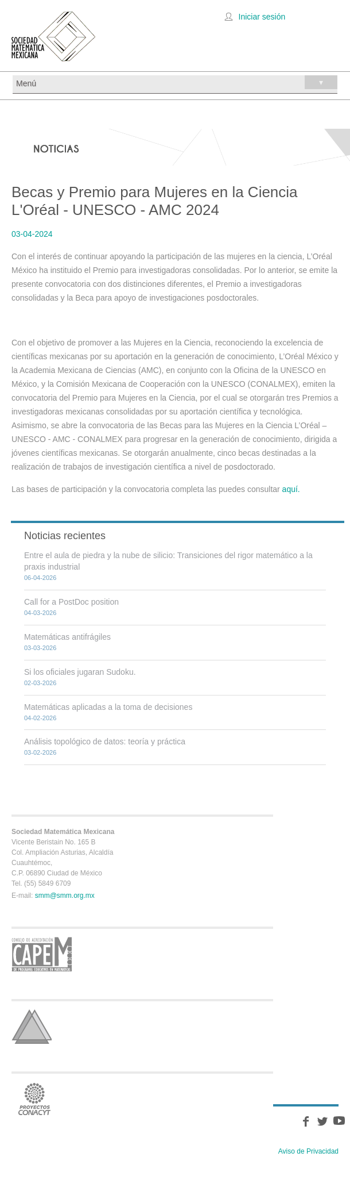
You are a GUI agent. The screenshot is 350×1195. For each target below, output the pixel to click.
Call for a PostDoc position (71, 601)
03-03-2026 (40, 647)
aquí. (291, 489)
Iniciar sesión (262, 16)
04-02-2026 (40, 717)
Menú (176, 82)
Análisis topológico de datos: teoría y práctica (104, 741)
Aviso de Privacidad (308, 1151)
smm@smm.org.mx (65, 896)
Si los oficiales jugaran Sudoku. (80, 672)
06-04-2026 (40, 577)
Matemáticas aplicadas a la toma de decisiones (108, 707)
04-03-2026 (40, 612)
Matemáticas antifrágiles (67, 636)
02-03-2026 (40, 682)
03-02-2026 (40, 752)
